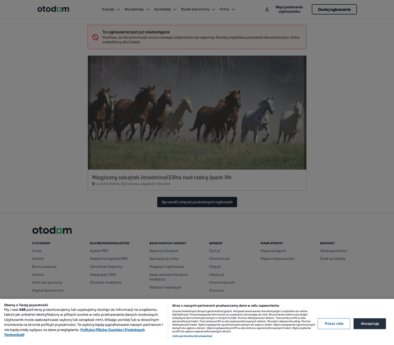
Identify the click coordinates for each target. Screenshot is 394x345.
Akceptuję (370, 323)
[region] (197, 322)
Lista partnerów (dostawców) (192, 336)
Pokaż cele (334, 323)
